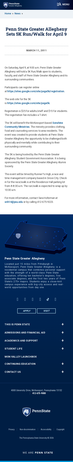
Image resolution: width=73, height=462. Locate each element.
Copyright (60, 429)
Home (8, 13)
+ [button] (63, 324)
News (18, 13)
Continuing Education (20, 363)
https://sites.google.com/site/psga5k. (28, 103)
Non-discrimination (27, 429)
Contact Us (13, 372)
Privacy (12, 429)
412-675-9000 (39, 393)
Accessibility (46, 429)
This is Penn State (17, 324)
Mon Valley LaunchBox (21, 356)
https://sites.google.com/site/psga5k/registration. (36, 91)
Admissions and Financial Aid (25, 332)
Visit (46, 310)
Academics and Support (21, 340)
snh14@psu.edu (14, 201)
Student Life (13, 348)
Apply (26, 310)
